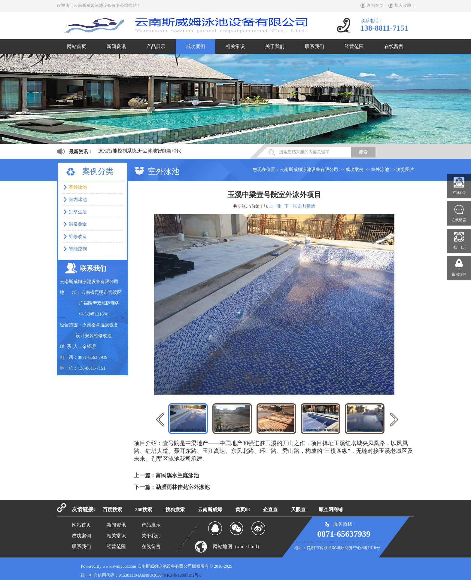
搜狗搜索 (175, 509)
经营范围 (354, 46)
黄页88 (242, 509)
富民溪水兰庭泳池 (177, 475)
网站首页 (76, 46)
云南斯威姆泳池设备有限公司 (309, 169)
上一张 (275, 206)
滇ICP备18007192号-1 (182, 575)
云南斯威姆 (210, 509)
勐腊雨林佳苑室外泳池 (183, 487)
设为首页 (374, 5)
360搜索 (143, 509)
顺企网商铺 (331, 509)
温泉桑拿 (78, 224)
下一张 (290, 206)
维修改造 (78, 236)
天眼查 (298, 509)
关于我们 (274, 46)
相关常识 (235, 46)
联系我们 (314, 46)
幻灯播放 (306, 206)
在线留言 (393, 46)
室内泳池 (78, 199)
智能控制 (78, 248)
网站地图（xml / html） (237, 546)
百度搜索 (112, 509)
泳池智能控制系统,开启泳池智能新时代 (139, 150)
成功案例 (195, 46)
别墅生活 (78, 211)
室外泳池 (380, 169)
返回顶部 (459, 275)
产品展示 (156, 46)
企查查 (270, 509)
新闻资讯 (116, 46)
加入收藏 (402, 5)
